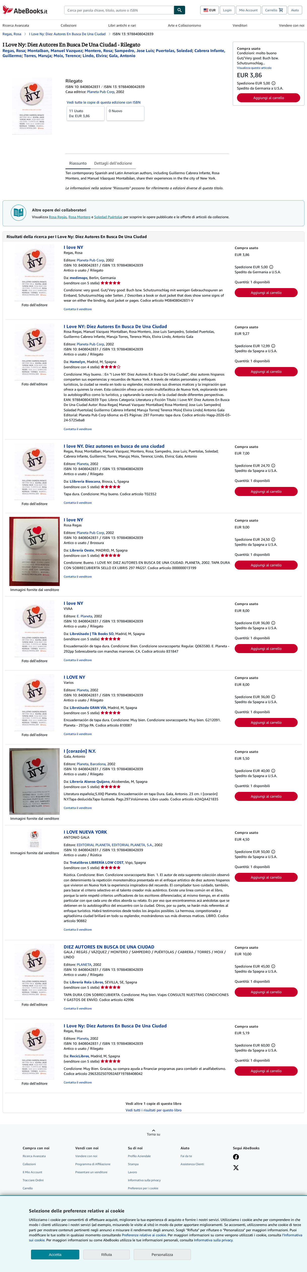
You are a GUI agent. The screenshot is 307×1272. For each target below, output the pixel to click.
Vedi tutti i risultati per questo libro (154, 1110)
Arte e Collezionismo (184, 25)
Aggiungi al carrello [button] (268, 98)
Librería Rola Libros (86, 982)
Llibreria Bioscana (85, 481)
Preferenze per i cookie (143, 1188)
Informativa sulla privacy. (213, 1240)
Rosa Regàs (58, 217)
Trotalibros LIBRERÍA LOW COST (96, 862)
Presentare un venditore (91, 1172)
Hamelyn (77, 361)
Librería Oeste (82, 550)
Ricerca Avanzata (16, 25)
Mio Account (248, 10)
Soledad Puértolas (108, 217)
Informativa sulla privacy (144, 1180)
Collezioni (69, 25)
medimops (78, 278)
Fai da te (186, 1156)
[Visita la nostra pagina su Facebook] (236, 1157)
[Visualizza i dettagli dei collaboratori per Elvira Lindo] (95, 55)
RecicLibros (79, 1056)
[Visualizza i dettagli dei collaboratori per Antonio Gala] (122, 55)
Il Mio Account (32, 1172)
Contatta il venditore (78, 309)
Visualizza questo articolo (254, 68)
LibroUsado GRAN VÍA (88, 707)
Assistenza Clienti (192, 1164)
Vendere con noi (291, 25)
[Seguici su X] (236, 1168)
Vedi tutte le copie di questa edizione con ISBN (104, 102)
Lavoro (132, 1172)
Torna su (153, 1134)
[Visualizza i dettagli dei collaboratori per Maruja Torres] (37, 55)
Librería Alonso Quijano (90, 781)
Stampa (133, 1164)
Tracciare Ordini (33, 1180)
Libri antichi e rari (122, 25)
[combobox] (119, 10)
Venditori (240, 25)
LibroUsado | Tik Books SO (92, 633)
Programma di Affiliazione (92, 1164)
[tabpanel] (147, 180)
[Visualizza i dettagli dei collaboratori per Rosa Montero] (98, 50)
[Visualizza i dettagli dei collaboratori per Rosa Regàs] (14, 50)
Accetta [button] (55, 1254)
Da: (85, 113)
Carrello (28, 1188)
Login (227, 10)
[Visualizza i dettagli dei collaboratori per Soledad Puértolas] (174, 50)
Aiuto (295, 10)
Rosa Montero (79, 217)
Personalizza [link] (162, 1254)
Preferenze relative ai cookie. (144, 1235)
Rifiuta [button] (106, 1254)
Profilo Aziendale (139, 1156)
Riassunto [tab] (78, 163)
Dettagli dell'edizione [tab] (113, 163)
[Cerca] (179, 10)
